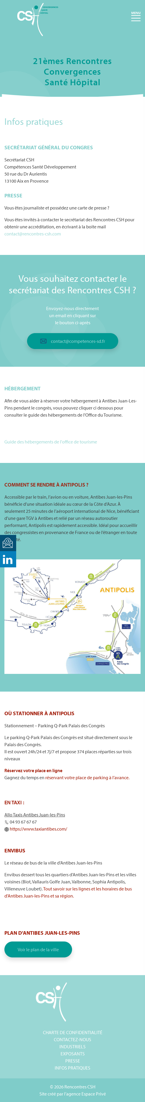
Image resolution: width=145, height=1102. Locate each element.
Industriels (72, 1046)
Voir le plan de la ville (38, 949)
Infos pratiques (72, 1068)
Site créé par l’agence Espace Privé (72, 1094)
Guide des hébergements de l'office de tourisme (50, 442)
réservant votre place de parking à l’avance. (87, 777)
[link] (38, 829)
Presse (72, 1061)
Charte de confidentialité (72, 1032)
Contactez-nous (72, 1039)
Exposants (73, 1054)
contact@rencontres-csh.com (32, 234)
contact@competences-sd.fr (78, 341)
